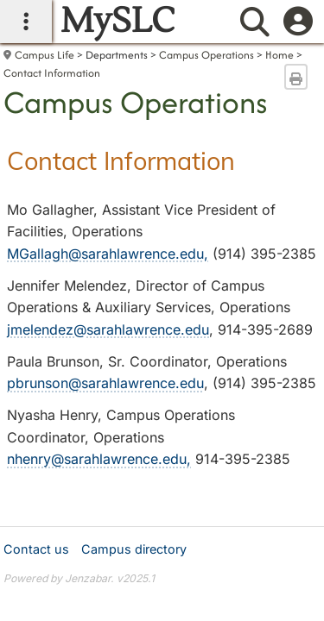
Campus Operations (206, 55)
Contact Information (51, 73)
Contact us (36, 549)
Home (279, 55)
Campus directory (134, 549)
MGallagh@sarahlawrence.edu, (107, 253)
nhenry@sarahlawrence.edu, (99, 458)
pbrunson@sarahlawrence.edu (105, 383)
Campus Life (44, 55)
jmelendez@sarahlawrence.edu (108, 329)
